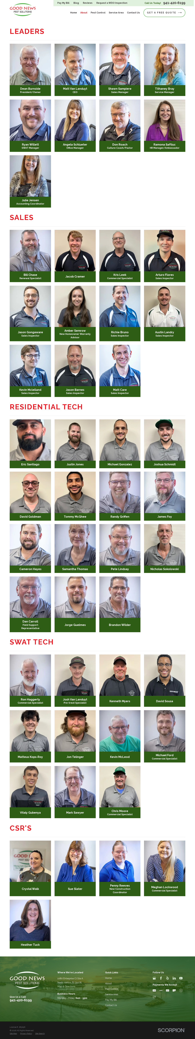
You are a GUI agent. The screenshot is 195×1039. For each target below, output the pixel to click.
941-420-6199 (174, 3)
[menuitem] (13, 1033)
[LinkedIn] (174, 978)
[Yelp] (167, 978)
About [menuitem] (83, 12)
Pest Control (111, 989)
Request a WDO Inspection (111, 3)
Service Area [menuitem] (116, 12)
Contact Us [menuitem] (133, 12)
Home (108, 978)
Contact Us (111, 1005)
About (108, 983)
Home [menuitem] (73, 12)
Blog (76, 3)
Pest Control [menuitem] (98, 12)
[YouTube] (180, 978)
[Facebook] (161, 978)
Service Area (111, 994)
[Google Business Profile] (154, 978)
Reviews (87, 3)
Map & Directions (66, 986)
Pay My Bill (63, 3)
